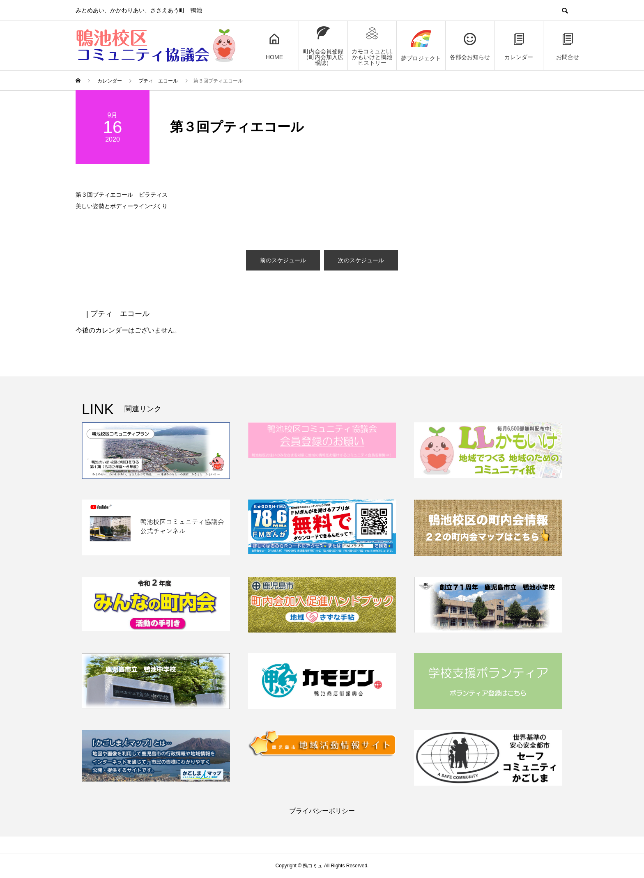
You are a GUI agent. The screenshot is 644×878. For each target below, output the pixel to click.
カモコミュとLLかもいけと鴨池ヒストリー (372, 45)
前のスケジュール (283, 260)
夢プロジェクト (421, 46)
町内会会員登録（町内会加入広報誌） (323, 45)
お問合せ (567, 45)
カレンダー (518, 45)
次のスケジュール (361, 260)
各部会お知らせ (470, 45)
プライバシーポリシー (322, 810)
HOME (274, 45)
